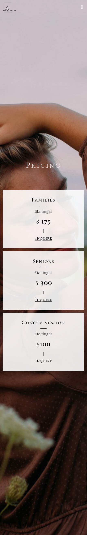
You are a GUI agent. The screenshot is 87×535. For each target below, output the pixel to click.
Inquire (43, 238)
